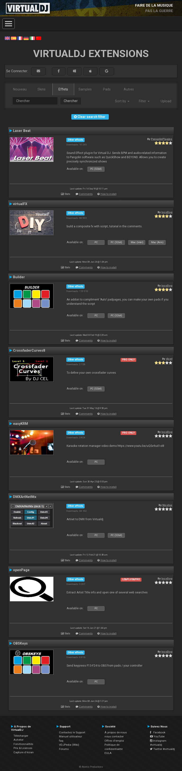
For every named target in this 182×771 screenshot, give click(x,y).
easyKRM (20, 424)
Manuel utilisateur (70, 736)
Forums (64, 749)
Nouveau (20, 89)
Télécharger (21, 735)
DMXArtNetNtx (24, 497)
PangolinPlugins (161, 139)
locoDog (166, 212)
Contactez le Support (72, 732)
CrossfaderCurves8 (29, 350)
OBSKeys (20, 643)
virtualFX (20, 204)
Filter (144, 101)
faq (61, 740)
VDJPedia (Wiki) (69, 744)
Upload (166, 101)
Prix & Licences (23, 748)
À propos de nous (116, 732)
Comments (86, 194)
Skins (41, 89)
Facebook (157, 732)
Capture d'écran (24, 752)
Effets (63, 89)
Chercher (71, 101)
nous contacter (114, 736)
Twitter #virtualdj (162, 749)
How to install (108, 194)
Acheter (18, 739)
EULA (108, 753)
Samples (85, 89)
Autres (129, 89)
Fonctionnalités (23, 744)
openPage (21, 570)
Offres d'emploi (114, 740)
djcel (169, 358)
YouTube (157, 736)
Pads (107, 89)
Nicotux (167, 505)
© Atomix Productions (91, 766)
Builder (19, 277)
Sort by (122, 101)
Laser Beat (22, 131)
